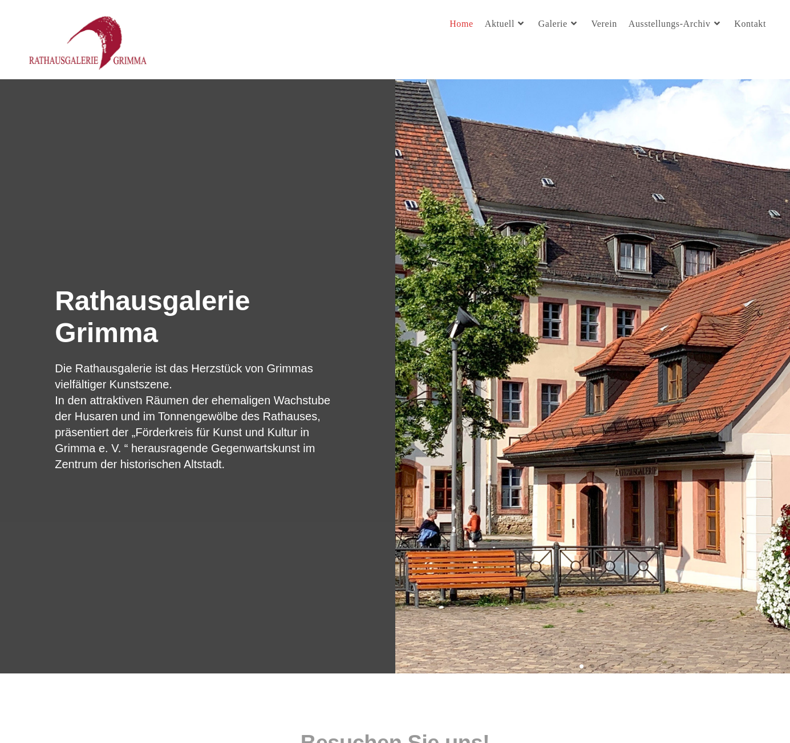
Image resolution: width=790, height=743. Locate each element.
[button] (582, 666)
